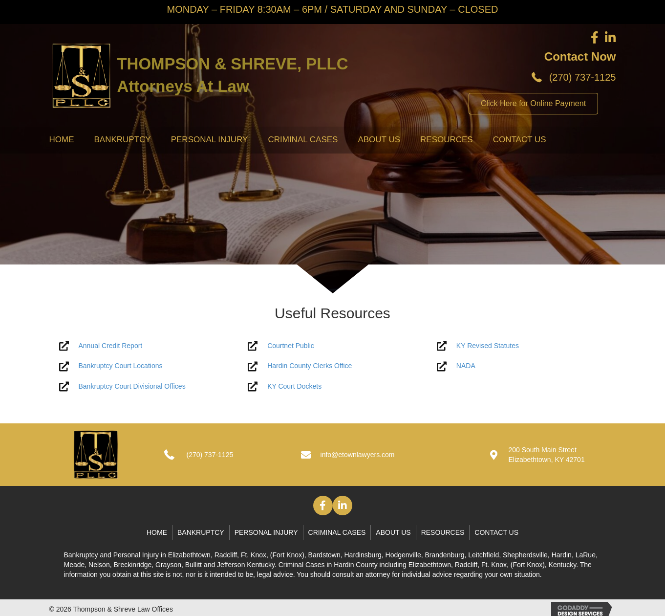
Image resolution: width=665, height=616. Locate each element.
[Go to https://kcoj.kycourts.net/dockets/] (332, 386)
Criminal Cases (303, 139)
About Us (379, 139)
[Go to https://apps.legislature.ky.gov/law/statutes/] (521, 346)
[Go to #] (144, 346)
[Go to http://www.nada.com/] (521, 366)
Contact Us (519, 139)
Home (61, 139)
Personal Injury (209, 139)
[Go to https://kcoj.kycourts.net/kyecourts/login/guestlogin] (332, 346)
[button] (323, 505)
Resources (446, 139)
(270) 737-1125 (582, 77)
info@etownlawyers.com (358, 455)
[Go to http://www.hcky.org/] (332, 366)
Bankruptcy (122, 139)
